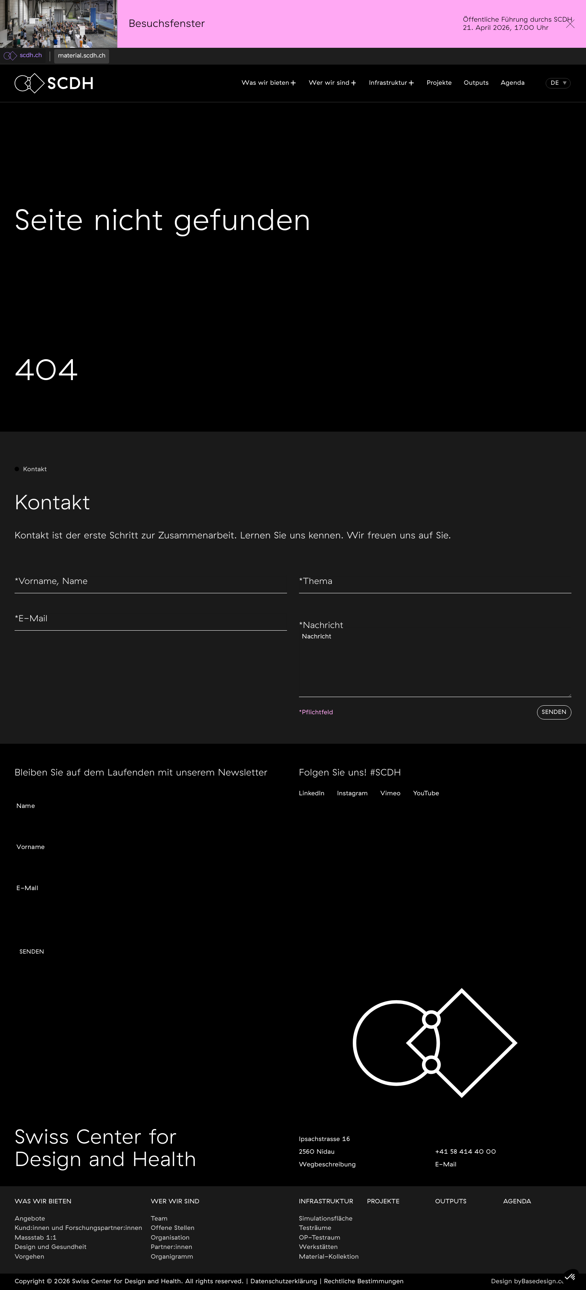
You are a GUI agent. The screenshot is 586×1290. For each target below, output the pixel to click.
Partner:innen (171, 1247)
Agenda (517, 1202)
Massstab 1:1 (36, 1238)
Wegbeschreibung (327, 1165)
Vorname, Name (54, 583)
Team (159, 1219)
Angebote (30, 1219)
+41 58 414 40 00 (465, 1152)
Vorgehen (29, 1257)
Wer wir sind (175, 1202)
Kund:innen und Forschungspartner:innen (78, 1228)
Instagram (352, 789)
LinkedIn (312, 789)
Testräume (315, 1228)
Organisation (170, 1238)
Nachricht (322, 628)
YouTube (426, 789)
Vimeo (390, 789)
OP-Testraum (319, 1238)
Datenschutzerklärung (283, 1282)
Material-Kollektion (329, 1257)
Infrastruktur (326, 1202)
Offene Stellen (173, 1228)
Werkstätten (318, 1247)
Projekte (383, 1202)
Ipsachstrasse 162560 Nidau (324, 1145)
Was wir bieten (43, 1202)
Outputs (450, 1202)
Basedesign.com (546, 1282)
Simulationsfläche (326, 1219)
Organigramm (172, 1257)
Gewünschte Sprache (43, 913)
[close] (570, 24)
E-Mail (32, 621)
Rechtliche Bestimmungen (364, 1282)
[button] (555, 83)
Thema (317, 583)
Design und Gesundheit (50, 1247)
